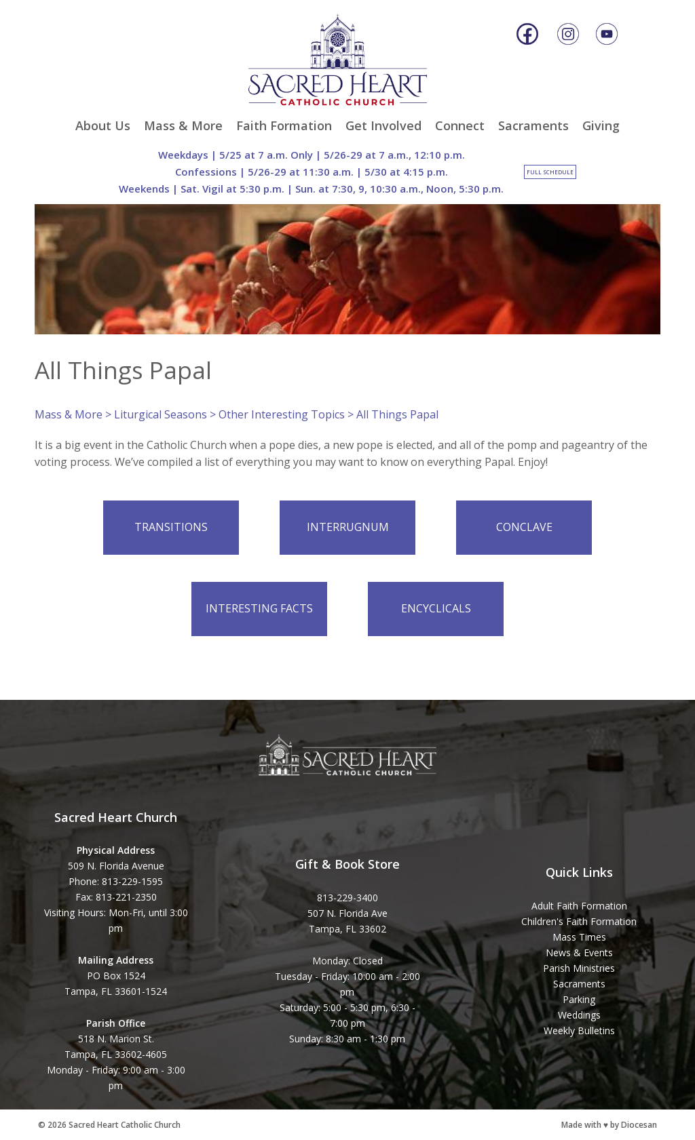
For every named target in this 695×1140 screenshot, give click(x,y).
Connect (460, 125)
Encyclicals (436, 608)
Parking (579, 999)
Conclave (524, 526)
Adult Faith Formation (579, 905)
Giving (601, 125)
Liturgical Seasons (160, 414)
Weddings (579, 1014)
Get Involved (383, 125)
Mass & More (183, 125)
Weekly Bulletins (579, 1030)
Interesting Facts (259, 608)
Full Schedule (550, 172)
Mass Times (579, 936)
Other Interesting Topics (282, 414)
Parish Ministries (579, 968)
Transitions (171, 526)
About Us (102, 125)
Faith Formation (284, 125)
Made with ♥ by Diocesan (609, 1125)
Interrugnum (348, 526)
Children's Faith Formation (579, 921)
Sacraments (533, 125)
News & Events (579, 952)
